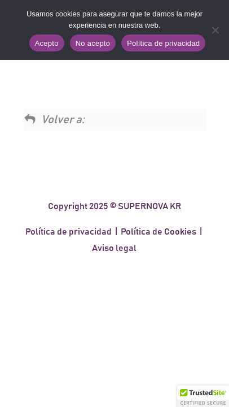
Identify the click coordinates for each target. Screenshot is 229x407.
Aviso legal (114, 248)
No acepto (93, 43)
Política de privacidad (68, 231)
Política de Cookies (158, 231)
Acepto (47, 43)
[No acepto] (215, 30)
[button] (203, 396)
